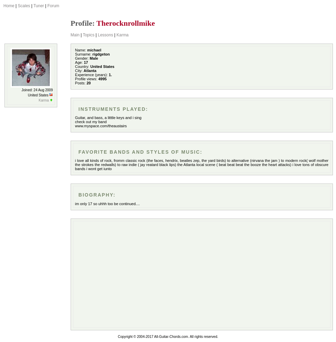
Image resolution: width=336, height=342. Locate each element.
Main (75, 35)
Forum (53, 5)
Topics (88, 35)
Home (8, 5)
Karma (123, 35)
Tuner (38, 5)
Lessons (105, 35)
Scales (24, 5)
